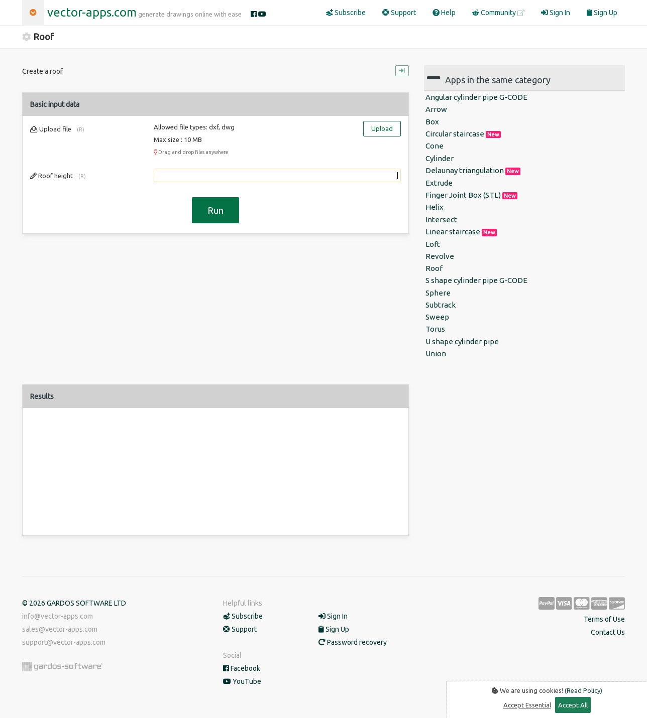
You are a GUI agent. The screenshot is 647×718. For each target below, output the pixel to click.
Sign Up (602, 13)
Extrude (439, 183)
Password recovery (352, 642)
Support (399, 13)
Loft (432, 244)
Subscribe (346, 13)
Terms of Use (604, 619)
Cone (434, 145)
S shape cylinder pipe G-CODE (476, 280)
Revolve (439, 256)
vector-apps (92, 12)
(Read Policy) (583, 690)
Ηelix (434, 207)
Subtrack (440, 305)
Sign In (555, 13)
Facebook (241, 668)
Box (432, 121)
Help (444, 13)
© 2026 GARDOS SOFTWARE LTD (74, 603)
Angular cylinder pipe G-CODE (476, 97)
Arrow (436, 109)
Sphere (438, 293)
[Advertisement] (215, 314)
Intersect (441, 219)
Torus (435, 329)
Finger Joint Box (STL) (471, 195)
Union (435, 353)
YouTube (242, 681)
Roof (434, 268)
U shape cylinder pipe (462, 341)
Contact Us (608, 632)
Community (498, 13)
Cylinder (439, 158)
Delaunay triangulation (472, 170)
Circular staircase (463, 133)
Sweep (437, 317)
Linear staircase (461, 231)
